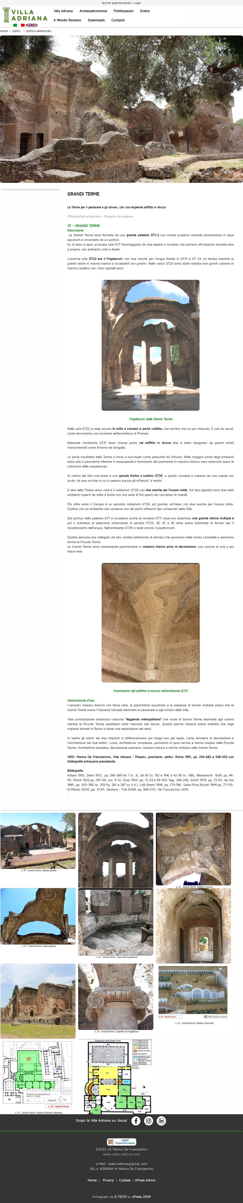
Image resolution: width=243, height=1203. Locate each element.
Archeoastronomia (93, 11)
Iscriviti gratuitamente (117, 3)
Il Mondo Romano (67, 20)
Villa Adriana (63, 11)
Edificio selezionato (39, 31)
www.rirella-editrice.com (121, 1154)
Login (137, 3)
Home (4, 31)
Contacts (118, 20)
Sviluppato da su (121, 1196)
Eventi (145, 11)
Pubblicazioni (123, 11)
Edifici (17, 31)
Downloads (96, 20)
